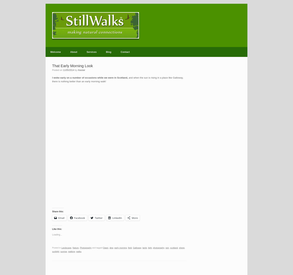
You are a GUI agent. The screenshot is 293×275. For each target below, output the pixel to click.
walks (78, 251)
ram (167, 248)
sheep (182, 248)
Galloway (137, 248)
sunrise (63, 251)
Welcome (55, 52)
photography (158, 248)
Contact (125, 52)
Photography (86, 248)
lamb (144, 248)
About (73, 52)
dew (111, 248)
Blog (108, 52)
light (150, 248)
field (130, 248)
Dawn (105, 248)
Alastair (81, 70)
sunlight (55, 251)
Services (92, 52)
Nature (76, 248)
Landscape (66, 248)
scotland (174, 248)
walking (71, 251)
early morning (120, 248)
